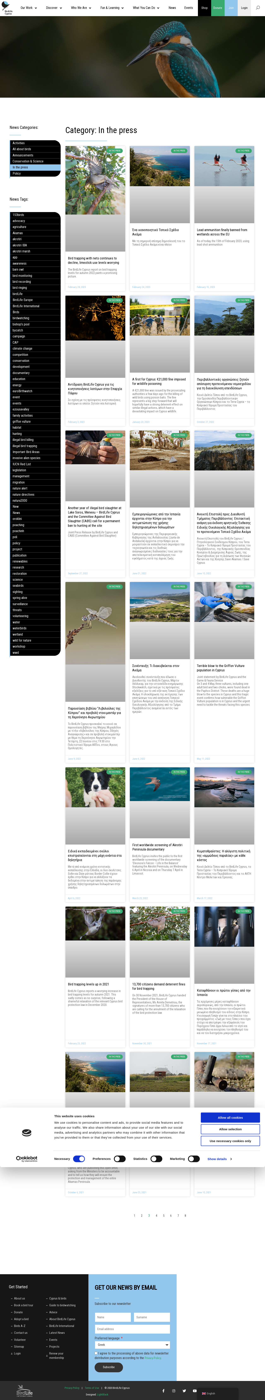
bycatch (18, 330)
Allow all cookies (230, 1350)
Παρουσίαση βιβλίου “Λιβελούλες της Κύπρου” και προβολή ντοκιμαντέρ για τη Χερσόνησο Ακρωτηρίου (94, 712)
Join (231, 8)
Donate (217, 8)
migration (19, 482)
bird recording (22, 282)
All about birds (22, 149)
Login (244, 8)
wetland (18, 634)
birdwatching (21, 318)
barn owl (18, 269)
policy (16, 543)
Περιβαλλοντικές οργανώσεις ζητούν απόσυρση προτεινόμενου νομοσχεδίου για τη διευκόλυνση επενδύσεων (224, 383)
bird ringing (20, 288)
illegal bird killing (23, 440)
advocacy (19, 221)
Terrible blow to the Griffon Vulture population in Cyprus (221, 668)
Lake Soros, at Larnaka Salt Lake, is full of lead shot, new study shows (224, 1138)
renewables (20, 561)
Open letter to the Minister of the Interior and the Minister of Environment (95, 1138)
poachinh (18, 531)
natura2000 (20, 501)
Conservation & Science (28, 161)
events (17, 403)
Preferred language (107, 1338)
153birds (18, 215)
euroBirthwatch (22, 391)
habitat (17, 427)
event (16, 397)
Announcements (23, 155)
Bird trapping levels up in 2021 (88, 984)
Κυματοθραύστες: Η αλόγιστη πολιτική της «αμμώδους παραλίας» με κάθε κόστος (223, 855)
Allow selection (230, 1362)
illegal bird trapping (25, 446)
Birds (16, 312)
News (16, 513)
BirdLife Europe (23, 300)
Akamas (18, 233)
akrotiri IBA (20, 245)
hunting (17, 434)
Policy (17, 173)
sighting (18, 592)
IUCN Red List (22, 464)
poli (15, 537)
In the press (20, 167)
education (19, 379)
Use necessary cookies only (230, 1374)
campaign (19, 336)
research (18, 567)
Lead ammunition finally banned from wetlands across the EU (222, 232)
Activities (19, 143)
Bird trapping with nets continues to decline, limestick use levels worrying (93, 260)
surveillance (20, 604)
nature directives (23, 495)
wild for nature (22, 640)
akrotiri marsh (21, 251)
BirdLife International (26, 306)
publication (19, 555)
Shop (204, 8)
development (21, 367)
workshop (19, 646)
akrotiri (17, 239)
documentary (21, 373)
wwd (16, 653)
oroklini (17, 519)
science (18, 580)
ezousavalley (21, 409)
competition (20, 355)
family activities (23, 415)
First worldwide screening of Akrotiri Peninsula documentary (157, 847)
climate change (22, 348)
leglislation (19, 470)
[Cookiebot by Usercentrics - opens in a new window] (27, 1392)
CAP (15, 342)
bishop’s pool (21, 324)
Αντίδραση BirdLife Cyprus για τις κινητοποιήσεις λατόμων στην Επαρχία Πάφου (95, 388)
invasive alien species (26, 458)
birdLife (18, 294)
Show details (217, 1392)
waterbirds (19, 628)
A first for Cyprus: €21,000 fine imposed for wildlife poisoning (159, 381)
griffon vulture (22, 421)
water (16, 622)
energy (17, 385)
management (21, 476)
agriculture (19, 227)
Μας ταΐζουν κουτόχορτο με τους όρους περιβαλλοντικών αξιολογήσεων (159, 1138)
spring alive (20, 598)
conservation (21, 361)
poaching (18, 525)
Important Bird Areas (26, 452)
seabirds (18, 586)
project (17, 549)
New (16, 507)
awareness (19, 263)
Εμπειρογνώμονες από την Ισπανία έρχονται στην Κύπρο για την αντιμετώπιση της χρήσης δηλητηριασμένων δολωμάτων (156, 520)
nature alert (20, 488)
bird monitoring (22, 276)
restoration (20, 574)
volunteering (20, 616)
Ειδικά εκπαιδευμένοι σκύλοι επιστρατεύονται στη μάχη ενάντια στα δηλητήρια (95, 855)
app (15, 257)
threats (17, 610)
